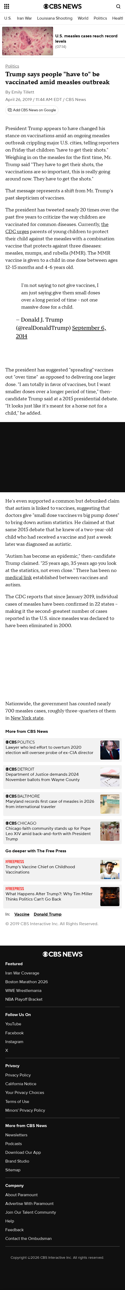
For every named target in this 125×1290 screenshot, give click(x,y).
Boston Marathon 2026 (26, 982)
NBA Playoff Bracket (23, 999)
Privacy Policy (18, 1075)
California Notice (20, 1084)
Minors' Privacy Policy (25, 1110)
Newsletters (16, 1135)
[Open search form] (118, 6)
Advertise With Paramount (29, 1204)
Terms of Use (17, 1102)
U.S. (8, 18)
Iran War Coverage (22, 973)
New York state (27, 718)
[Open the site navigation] (23, 6)
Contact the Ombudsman (28, 1238)
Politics (100, 18)
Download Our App (23, 1152)
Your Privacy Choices (24, 1092)
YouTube (13, 1024)
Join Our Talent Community (30, 1212)
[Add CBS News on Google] (31, 110)
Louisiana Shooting (54, 18)
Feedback (14, 1230)
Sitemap (12, 1170)
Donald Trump (48, 914)
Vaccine (21, 914)
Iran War (24, 18)
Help (9, 1221)
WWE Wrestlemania (23, 990)
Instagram (14, 1042)
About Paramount (21, 1195)
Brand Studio (17, 1161)
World (83, 18)
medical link (18, 578)
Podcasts (13, 1144)
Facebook (14, 1033)
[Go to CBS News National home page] (63, 6)
